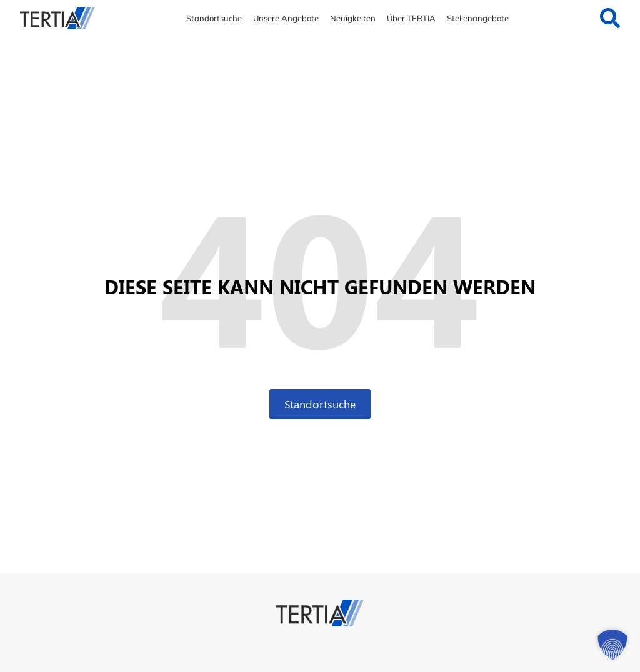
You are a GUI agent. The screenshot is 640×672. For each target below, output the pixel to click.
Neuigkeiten (353, 18)
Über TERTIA (411, 18)
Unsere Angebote (286, 18)
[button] (612, 644)
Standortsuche (214, 18)
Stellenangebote (478, 18)
